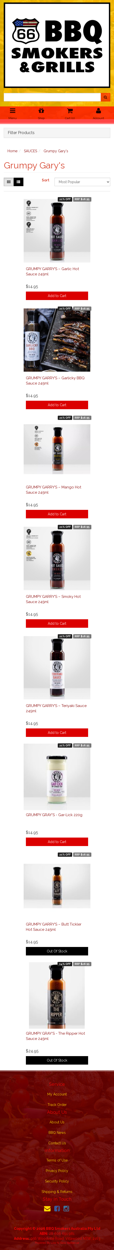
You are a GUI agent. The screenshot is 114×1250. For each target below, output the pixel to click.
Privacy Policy (57, 1171)
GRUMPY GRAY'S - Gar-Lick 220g (54, 815)
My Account (57, 1094)
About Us (57, 1122)
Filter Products (21, 133)
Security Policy (57, 1181)
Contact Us (57, 1143)
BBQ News (57, 1133)
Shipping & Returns (57, 1192)
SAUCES (30, 151)
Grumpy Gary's (56, 151)
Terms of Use (57, 1160)
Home (12, 151)
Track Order (57, 1105)
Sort (45, 180)
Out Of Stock (57, 951)
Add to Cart (57, 296)
